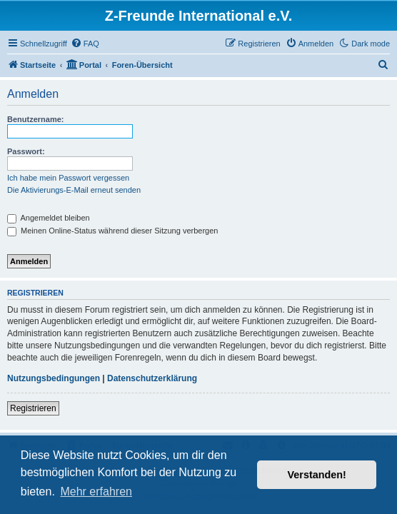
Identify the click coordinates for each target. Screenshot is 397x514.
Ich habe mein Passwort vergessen (68, 177)
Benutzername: (35, 119)
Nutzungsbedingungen (53, 378)
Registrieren (33, 408)
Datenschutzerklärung (152, 378)
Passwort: (26, 151)
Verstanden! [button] (317, 474)
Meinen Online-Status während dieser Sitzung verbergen (112, 230)
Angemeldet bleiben (48, 217)
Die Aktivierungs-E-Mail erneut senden (74, 190)
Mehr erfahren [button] (96, 491)
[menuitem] (85, 43)
